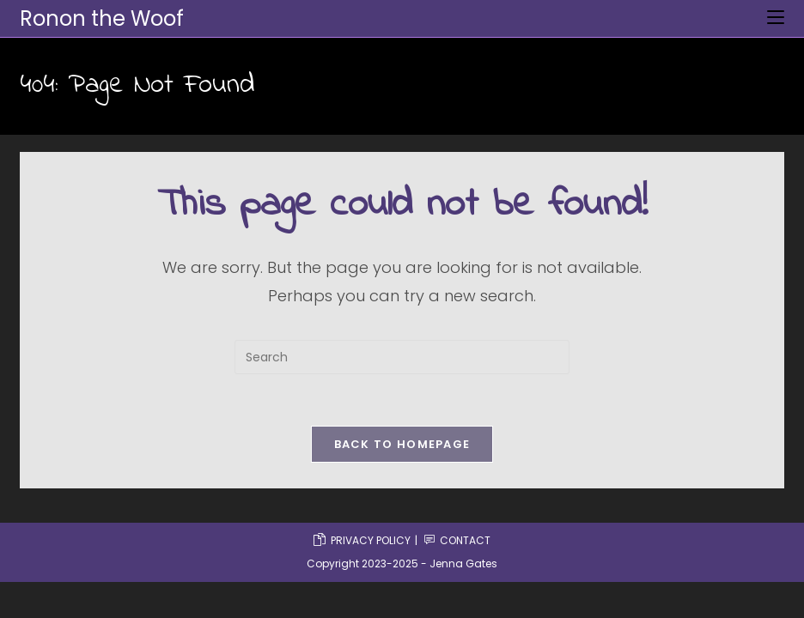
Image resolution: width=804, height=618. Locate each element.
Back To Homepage (402, 444)
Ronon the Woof (102, 18)
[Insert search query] (402, 357)
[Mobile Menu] (775, 17)
